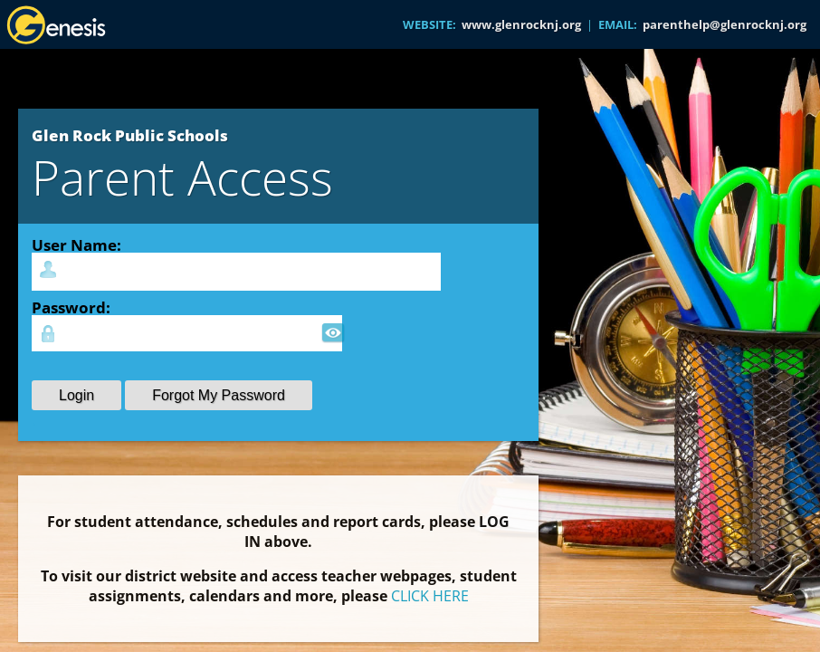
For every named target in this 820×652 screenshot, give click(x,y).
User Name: (76, 244)
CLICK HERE (430, 596)
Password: (71, 307)
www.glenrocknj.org (521, 24)
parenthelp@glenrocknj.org (724, 24)
